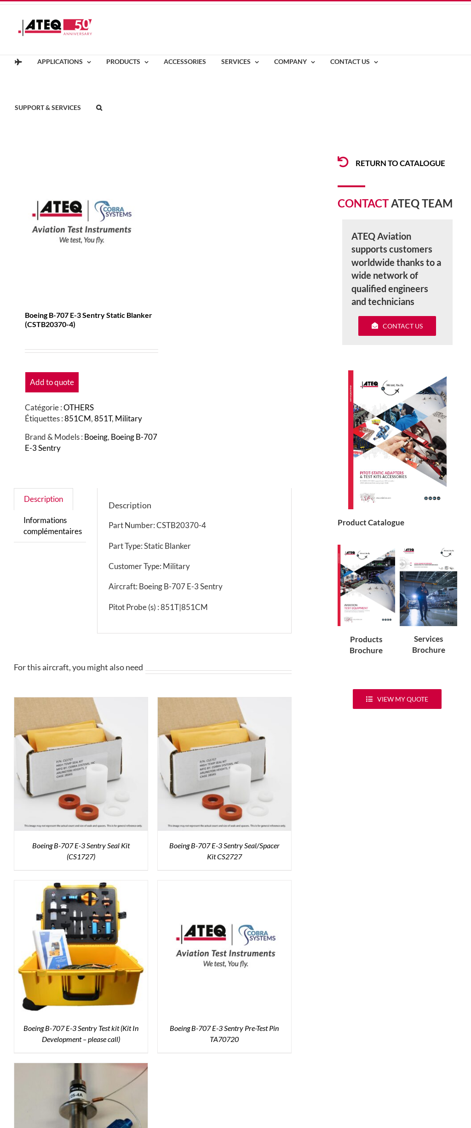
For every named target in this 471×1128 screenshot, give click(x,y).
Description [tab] (43, 499)
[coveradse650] (397, 374)
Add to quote (52, 382)
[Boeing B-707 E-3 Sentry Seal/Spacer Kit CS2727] (224, 703)
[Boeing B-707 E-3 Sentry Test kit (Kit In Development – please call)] (81, 886)
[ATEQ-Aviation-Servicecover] (428, 548)
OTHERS (78, 407)
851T (103, 418)
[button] (99, 108)
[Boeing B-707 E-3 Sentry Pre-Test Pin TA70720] (224, 886)
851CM (77, 418)
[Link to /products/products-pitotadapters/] (343, 161)
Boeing (96, 437)
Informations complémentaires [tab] (52, 525)
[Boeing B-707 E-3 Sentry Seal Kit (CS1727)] (81, 703)
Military (128, 418)
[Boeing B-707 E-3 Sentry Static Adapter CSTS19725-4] (81, 1068)
